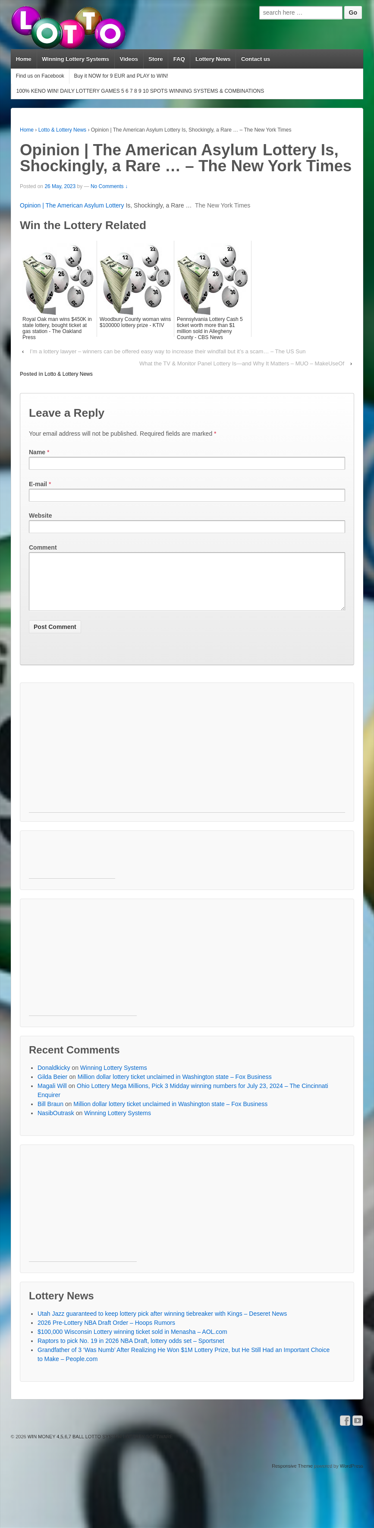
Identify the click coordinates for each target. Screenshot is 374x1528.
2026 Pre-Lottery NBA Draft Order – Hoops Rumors (106, 1333)
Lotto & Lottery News (62, 130)
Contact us (255, 59)
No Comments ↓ (109, 186)
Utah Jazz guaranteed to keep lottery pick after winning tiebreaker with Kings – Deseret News (162, 1323)
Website (40, 515)
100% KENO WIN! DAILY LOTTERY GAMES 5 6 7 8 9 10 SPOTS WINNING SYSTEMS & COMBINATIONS (140, 91)
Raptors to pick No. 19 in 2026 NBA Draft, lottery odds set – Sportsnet (131, 1351)
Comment (43, 547)
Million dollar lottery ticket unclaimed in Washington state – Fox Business (175, 1087)
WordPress (351, 1476)
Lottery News (213, 59)
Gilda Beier (52, 1087)
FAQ (179, 59)
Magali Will (52, 1096)
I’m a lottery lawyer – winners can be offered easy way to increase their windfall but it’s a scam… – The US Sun (167, 351)
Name (37, 452)
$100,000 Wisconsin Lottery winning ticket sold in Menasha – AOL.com (132, 1342)
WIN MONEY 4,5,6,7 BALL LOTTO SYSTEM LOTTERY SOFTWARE (99, 1446)
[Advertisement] (165, 762)
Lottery (115, 205)
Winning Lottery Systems (75, 59)
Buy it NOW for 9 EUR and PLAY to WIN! (121, 76)
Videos (128, 59)
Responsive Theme (292, 1476)
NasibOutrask (56, 1123)
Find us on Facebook (40, 76)
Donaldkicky (54, 1078)
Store (155, 59)
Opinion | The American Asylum (63, 205)
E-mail (38, 484)
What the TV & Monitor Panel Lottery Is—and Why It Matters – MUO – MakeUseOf (241, 363)
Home (23, 59)
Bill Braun (50, 1114)
